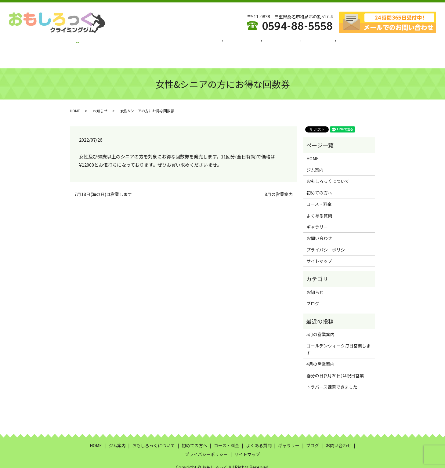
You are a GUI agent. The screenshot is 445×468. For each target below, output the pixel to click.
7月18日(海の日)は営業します (103, 179)
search (352, 44)
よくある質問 (272, 44)
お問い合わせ (319, 223)
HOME (100, 44)
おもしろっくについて (161, 44)
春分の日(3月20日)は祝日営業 (335, 360)
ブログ (330, 44)
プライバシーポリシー (327, 235)
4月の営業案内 (320, 349)
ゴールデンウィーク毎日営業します (338, 334)
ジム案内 (123, 44)
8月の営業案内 (279, 179)
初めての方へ (204, 44)
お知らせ (100, 95)
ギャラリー (304, 44)
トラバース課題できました (331, 372)
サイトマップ (319, 246)
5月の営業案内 (320, 319)
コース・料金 (238, 44)
